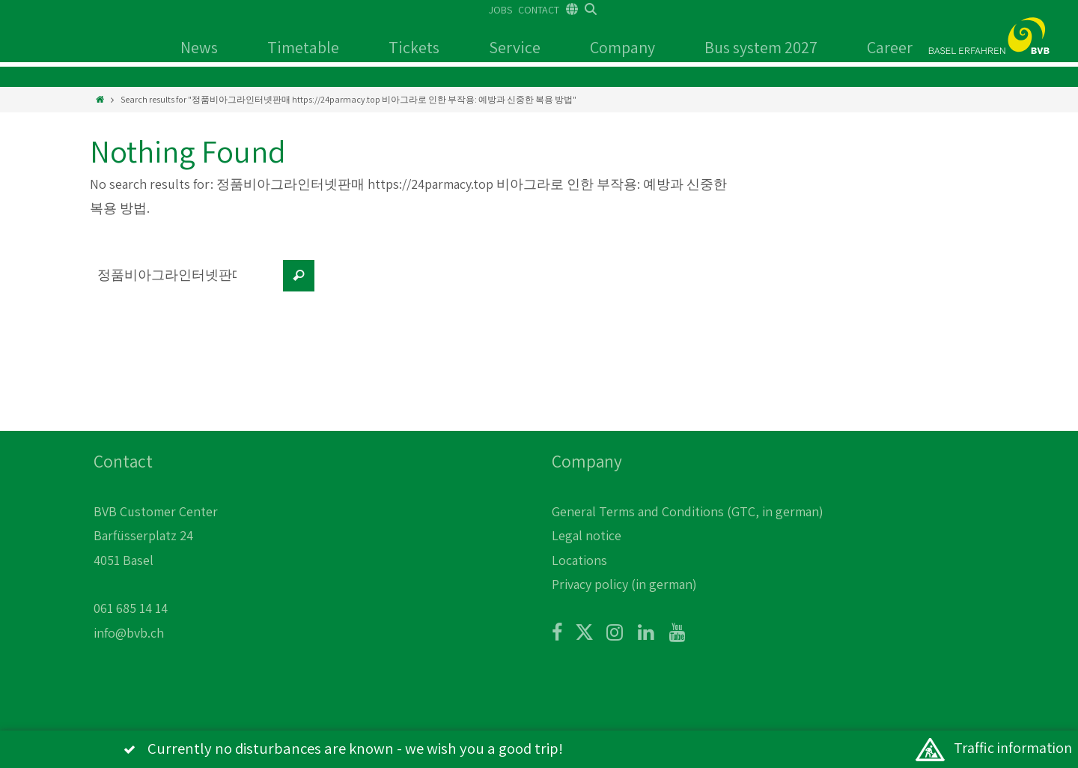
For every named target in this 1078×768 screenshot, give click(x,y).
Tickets (414, 47)
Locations (579, 560)
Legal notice (586, 535)
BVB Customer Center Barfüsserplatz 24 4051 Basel (156, 536)
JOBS (500, 9)
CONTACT (538, 9)
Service (514, 47)
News (199, 47)
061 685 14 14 (131, 608)
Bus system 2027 (760, 47)
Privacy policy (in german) (624, 584)
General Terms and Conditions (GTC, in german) (687, 511)
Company (622, 47)
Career (890, 47)
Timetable (303, 47)
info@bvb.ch (129, 632)
